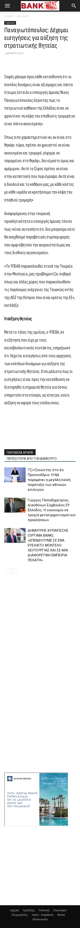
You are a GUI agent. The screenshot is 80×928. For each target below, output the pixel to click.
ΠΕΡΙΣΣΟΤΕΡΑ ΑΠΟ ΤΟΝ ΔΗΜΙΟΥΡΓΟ (32, 458)
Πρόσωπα (23, 16)
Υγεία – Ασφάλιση (42, 915)
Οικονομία (59, 910)
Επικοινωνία (40, 919)
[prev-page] (7, 571)
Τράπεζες (29, 910)
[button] (7, 6)
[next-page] (13, 571)
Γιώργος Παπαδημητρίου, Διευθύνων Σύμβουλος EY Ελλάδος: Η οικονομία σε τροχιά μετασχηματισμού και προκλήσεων (52, 510)
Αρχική (8, 16)
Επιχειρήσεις (20, 915)
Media (61, 915)
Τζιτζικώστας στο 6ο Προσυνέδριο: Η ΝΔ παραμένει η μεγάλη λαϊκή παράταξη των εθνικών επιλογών (49, 480)
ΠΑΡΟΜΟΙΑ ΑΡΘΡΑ (20, 452)
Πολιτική (44, 910)
